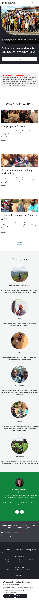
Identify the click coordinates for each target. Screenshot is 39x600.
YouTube (7, 561)
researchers (21, 135)
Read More (4, 140)
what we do (20, 182)
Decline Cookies (21, 596)
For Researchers (31, 569)
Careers (31, 578)
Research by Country (7, 553)
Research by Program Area (31, 550)
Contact (7, 578)
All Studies (7, 549)
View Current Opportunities (19, 59)
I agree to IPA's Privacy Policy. (10, 533)
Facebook (19, 559)
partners (30, 135)
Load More (19, 242)
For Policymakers (19, 569)
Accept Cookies (9, 596)
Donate (19, 578)
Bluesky (31, 559)
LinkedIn (7, 559)
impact (31, 182)
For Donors (7, 572)
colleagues (14, 135)
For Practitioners (7, 569)
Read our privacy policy (7, 536)
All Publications (19, 549)
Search (33, 3)
